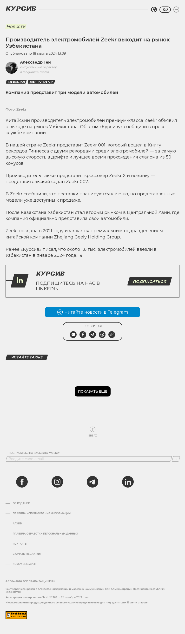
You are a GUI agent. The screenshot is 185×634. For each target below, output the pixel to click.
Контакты (20, 543)
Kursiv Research (24, 564)
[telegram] (92, 482)
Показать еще (92, 391)
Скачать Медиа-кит (27, 554)
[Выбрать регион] (154, 10)
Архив (17, 523)
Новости (15, 26)
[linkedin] (128, 482)
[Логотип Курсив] (21, 8)
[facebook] (22, 482)
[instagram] (57, 482)
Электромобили (41, 81)
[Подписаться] (175, 459)
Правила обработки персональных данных (45, 533)
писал (49, 249)
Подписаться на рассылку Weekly (34, 453)
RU (165, 9)
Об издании (21, 503)
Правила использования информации (42, 513)
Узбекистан (16, 81)
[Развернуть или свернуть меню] (176, 10)
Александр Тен (35, 62)
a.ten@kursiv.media (34, 72)
